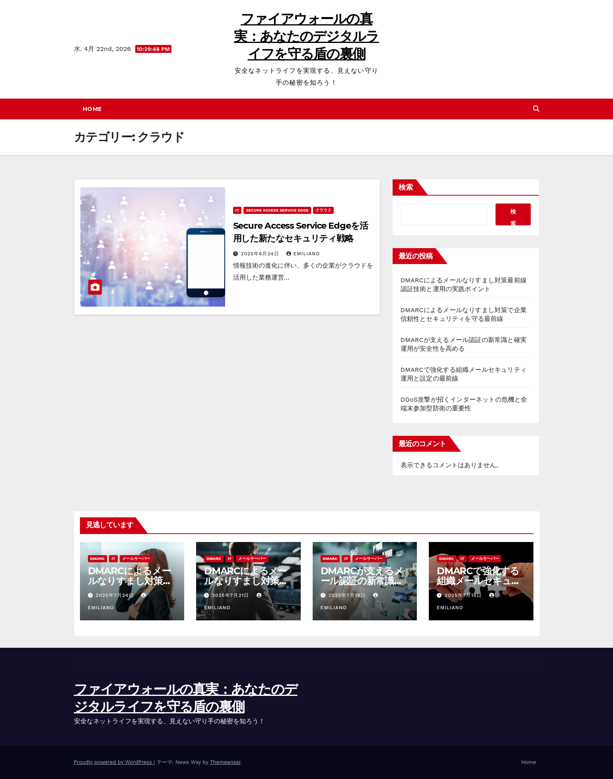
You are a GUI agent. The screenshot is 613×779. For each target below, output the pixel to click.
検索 (406, 187)
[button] (536, 109)
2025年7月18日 (348, 595)
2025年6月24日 (261, 253)
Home (92, 109)
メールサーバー (136, 558)
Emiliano (302, 253)
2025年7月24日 (115, 595)
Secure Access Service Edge (277, 210)
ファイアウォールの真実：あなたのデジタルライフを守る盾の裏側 (306, 36)
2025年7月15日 (464, 595)
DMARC (97, 558)
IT (237, 210)
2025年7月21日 (231, 595)
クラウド (323, 210)
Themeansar (225, 762)
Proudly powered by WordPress (114, 762)
